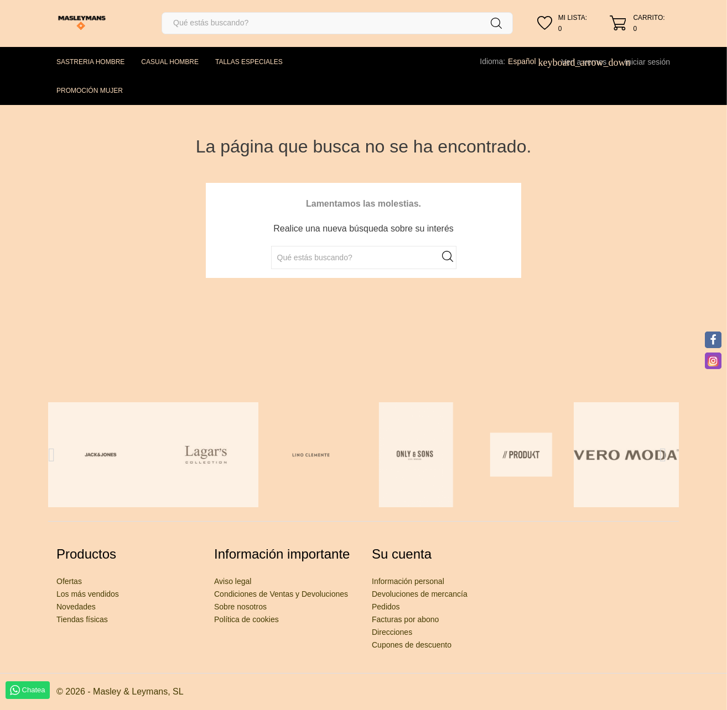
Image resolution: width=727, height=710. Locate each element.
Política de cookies (246, 619)
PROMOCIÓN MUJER (89, 90)
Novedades (76, 606)
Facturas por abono (405, 619)
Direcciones (392, 632)
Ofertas (69, 581)
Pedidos (386, 606)
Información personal (408, 581)
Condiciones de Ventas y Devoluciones (281, 594)
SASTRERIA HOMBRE (90, 62)
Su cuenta (402, 553)
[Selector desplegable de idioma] (528, 61)
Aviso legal (232, 581)
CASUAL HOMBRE (170, 62)
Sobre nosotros (240, 606)
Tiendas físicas (82, 619)
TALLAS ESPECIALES (249, 62)
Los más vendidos (87, 594)
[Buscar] (337, 23)
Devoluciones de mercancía (420, 594)
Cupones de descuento (411, 644)
